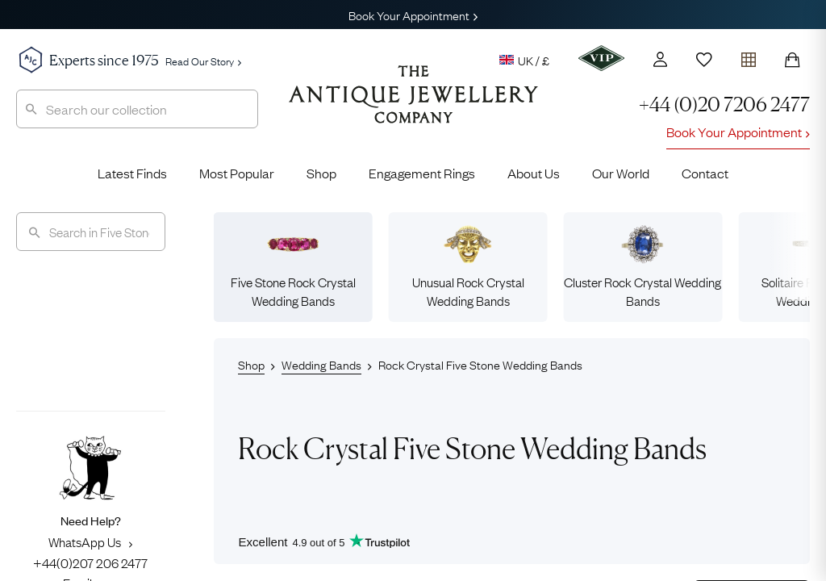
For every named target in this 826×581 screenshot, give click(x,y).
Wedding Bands (321, 364)
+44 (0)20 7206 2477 (724, 104)
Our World (620, 173)
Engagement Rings (422, 173)
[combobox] (137, 109)
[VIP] (601, 58)
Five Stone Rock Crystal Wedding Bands (293, 266)
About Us (533, 173)
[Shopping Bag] (792, 59)
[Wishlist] (704, 59)
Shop (321, 173)
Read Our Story (203, 60)
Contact (705, 173)
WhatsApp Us (90, 541)
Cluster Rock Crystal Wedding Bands (642, 266)
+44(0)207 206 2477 (90, 562)
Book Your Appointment (413, 14)
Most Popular (236, 173)
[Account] (660, 59)
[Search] (90, 231)
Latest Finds (132, 173)
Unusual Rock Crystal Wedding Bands (468, 266)
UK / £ (524, 60)
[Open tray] (748, 56)
